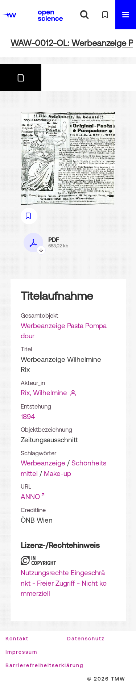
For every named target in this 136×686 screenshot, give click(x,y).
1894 (28, 417)
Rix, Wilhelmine (44, 393)
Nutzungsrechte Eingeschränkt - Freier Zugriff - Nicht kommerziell (64, 583)
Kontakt (17, 638)
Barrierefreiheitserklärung (44, 665)
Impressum (21, 652)
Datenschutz (86, 638)
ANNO (30, 497)
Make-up (57, 473)
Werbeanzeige (43, 463)
